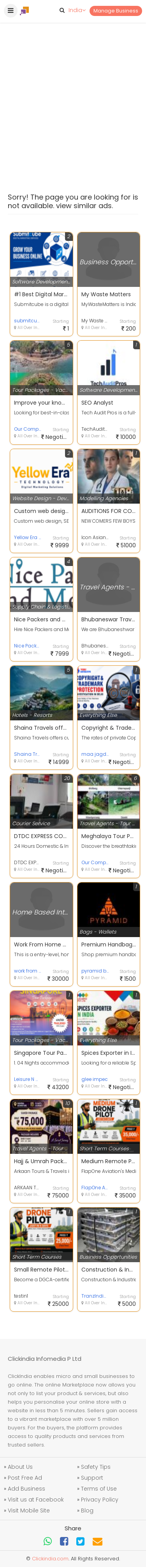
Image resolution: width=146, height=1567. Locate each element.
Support (92, 1478)
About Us (20, 1467)
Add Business (26, 1489)
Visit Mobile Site (29, 1510)
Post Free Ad (25, 1478)
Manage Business (115, 10)
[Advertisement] (73, 89)
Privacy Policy (99, 1499)
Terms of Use (99, 1489)
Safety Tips (96, 1467)
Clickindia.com (50, 1558)
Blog (87, 1510)
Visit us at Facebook (36, 1499)
